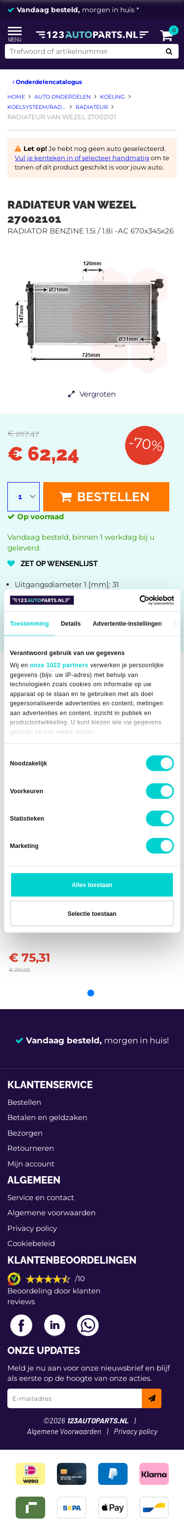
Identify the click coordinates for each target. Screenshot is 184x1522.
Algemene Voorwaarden (64, 1432)
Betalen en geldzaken (47, 1117)
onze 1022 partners (59, 665)
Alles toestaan (92, 885)
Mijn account (30, 1163)
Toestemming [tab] (29, 623)
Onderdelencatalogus (47, 81)
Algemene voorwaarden (51, 1212)
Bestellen (105, 496)
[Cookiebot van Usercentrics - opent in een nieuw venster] (132, 600)
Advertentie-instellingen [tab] (127, 623)
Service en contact (40, 1197)
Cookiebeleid (31, 1243)
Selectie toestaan (92, 913)
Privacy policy (32, 1228)
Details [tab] (71, 623)
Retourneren (30, 1148)
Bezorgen (25, 1133)
